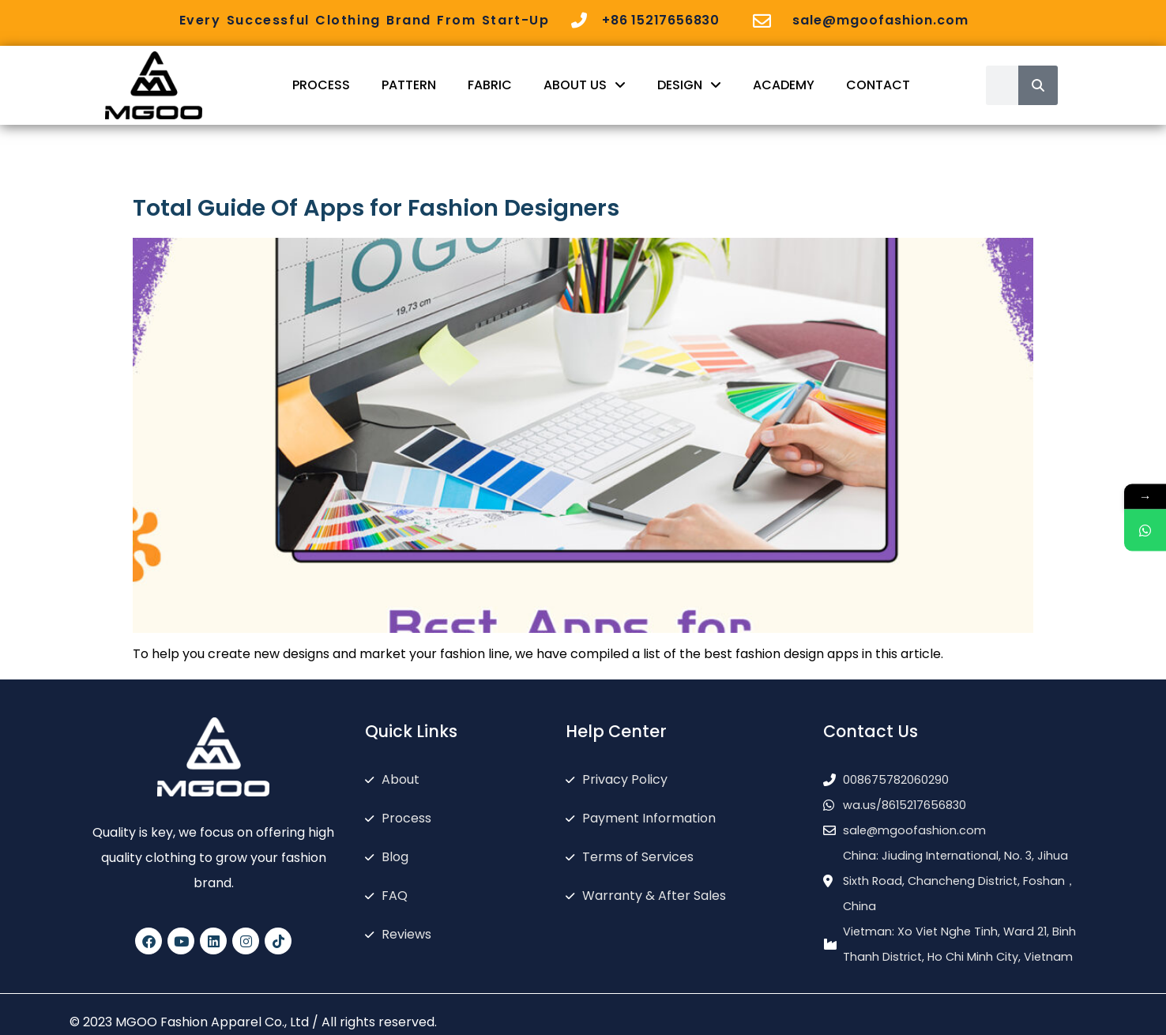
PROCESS (321, 85)
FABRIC (490, 85)
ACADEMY (783, 85)
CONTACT (878, 85)
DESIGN (689, 85)
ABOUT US (585, 85)
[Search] (1038, 85)
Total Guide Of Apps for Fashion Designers (376, 208)
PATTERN (409, 85)
